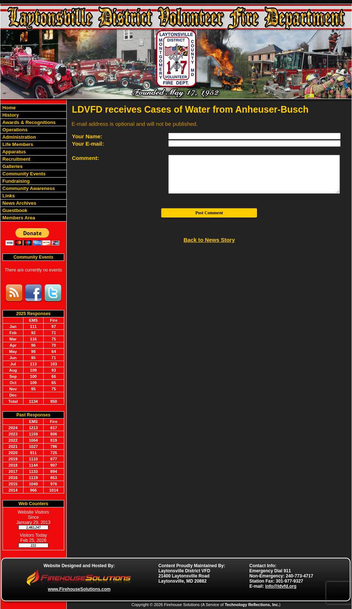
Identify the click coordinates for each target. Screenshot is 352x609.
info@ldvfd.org (280, 586)
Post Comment (209, 212)
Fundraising (15, 181)
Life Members (17, 144)
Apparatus (13, 151)
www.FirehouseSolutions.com (79, 589)
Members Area (18, 217)
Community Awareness (28, 188)
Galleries (12, 166)
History (10, 115)
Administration (18, 137)
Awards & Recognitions (28, 122)
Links (8, 195)
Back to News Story (209, 240)
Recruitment (15, 159)
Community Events (23, 173)
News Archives (18, 203)
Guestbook (14, 210)
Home (8, 107)
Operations (14, 129)
